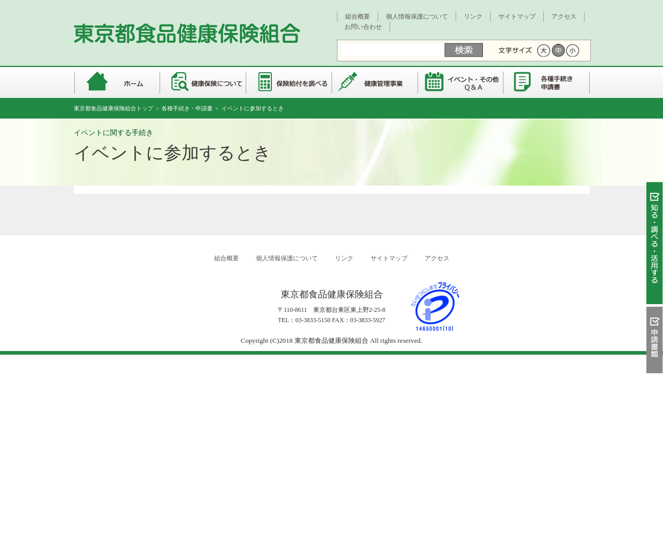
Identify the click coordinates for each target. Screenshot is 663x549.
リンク (473, 16)
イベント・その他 (461, 82)
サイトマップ (517, 16)
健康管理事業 (375, 82)
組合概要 (357, 16)
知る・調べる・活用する (654, 245)
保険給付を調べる (289, 82)
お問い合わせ (363, 26)
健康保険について (202, 82)
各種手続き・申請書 (547, 82)
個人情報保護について (417, 16)
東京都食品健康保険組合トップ (113, 108)
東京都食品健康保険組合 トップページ (116, 82)
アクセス (564, 16)
